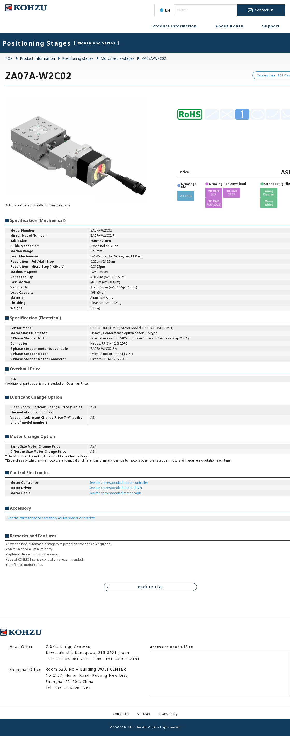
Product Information (174, 26)
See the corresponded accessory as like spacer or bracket (51, 518)
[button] (185, 196)
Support (271, 26)
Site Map (143, 714)
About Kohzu (229, 26)
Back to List (150, 586)
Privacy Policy (167, 714)
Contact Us (121, 714)
